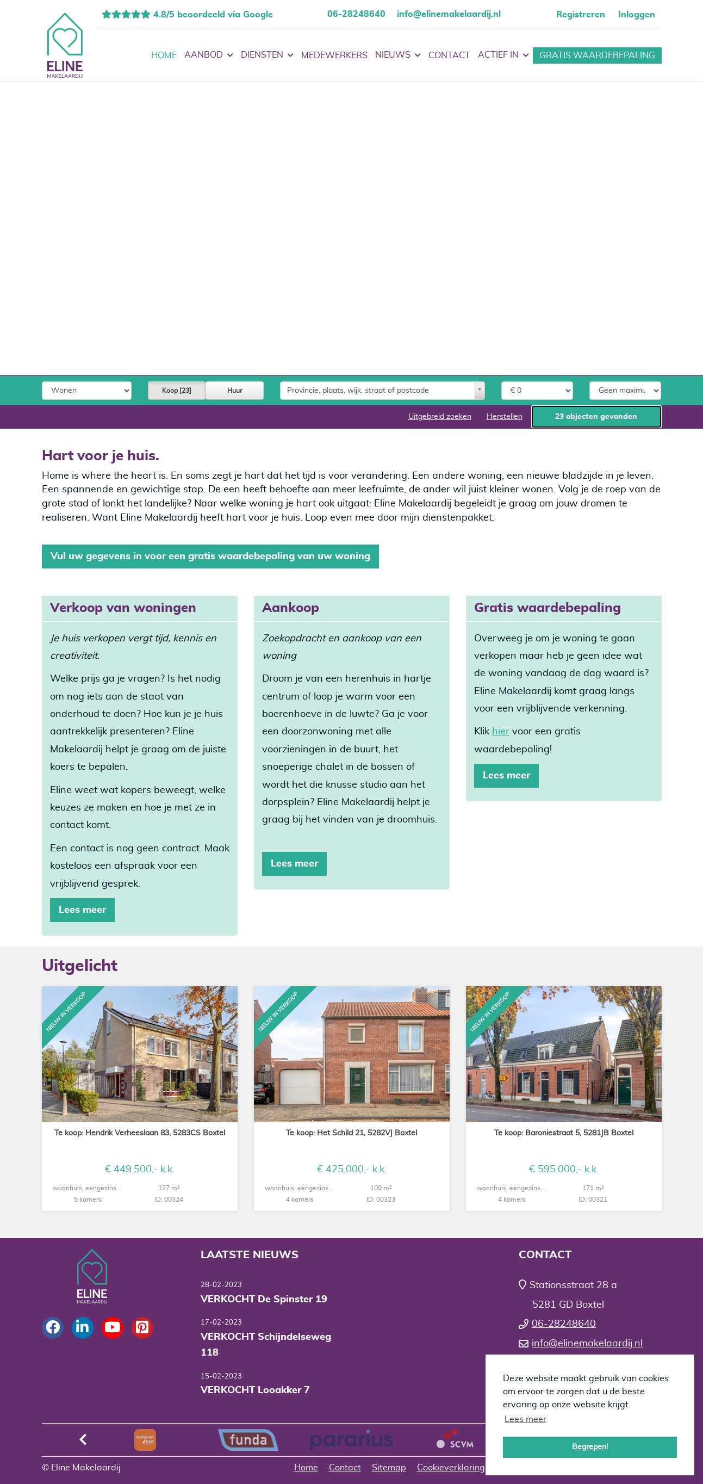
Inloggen (636, 14)
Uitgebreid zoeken (439, 417)
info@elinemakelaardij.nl (449, 14)
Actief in (503, 55)
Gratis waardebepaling (597, 55)
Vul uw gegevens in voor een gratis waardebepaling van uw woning (210, 556)
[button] (596, 416)
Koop (176, 390)
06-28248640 (356, 14)
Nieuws (398, 55)
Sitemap (389, 1467)
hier (500, 732)
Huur (234, 390)
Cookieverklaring (451, 1467)
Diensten (267, 55)
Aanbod (208, 55)
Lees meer (82, 910)
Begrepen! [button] (590, 1447)
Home (164, 55)
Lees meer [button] (525, 1419)
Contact (449, 55)
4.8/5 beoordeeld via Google (212, 14)
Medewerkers (334, 55)
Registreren (580, 14)
